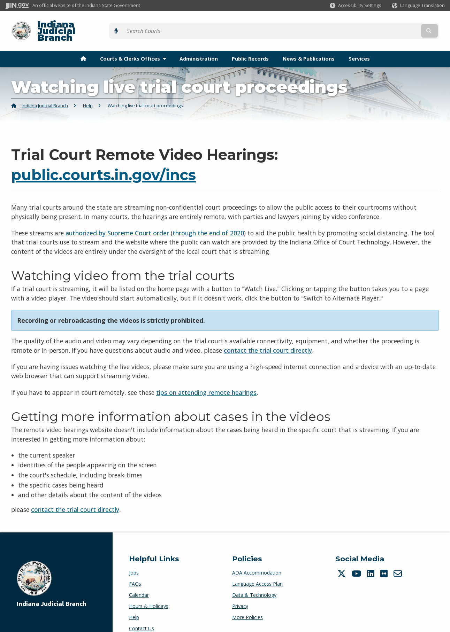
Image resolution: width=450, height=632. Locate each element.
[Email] (399, 561)
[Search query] (391, 25)
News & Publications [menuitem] (309, 46)
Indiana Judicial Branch (87, 24)
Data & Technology (254, 582)
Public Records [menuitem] (250, 46)
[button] (355, 5)
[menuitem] (83, 46)
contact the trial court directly (268, 338)
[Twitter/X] (342, 561)
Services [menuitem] (359, 46)
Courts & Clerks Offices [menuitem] (135, 46)
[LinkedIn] (371, 561)
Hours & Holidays (148, 594)
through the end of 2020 (208, 221)
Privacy (240, 594)
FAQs (135, 571)
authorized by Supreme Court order (117, 221)
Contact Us (141, 616)
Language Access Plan (257, 571)
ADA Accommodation (256, 560)
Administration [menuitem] (199, 46)
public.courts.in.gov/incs (103, 163)
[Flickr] (384, 561)
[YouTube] (357, 561)
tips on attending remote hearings (206, 380)
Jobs (134, 560)
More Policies (247, 605)
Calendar (139, 582)
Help (88, 94)
